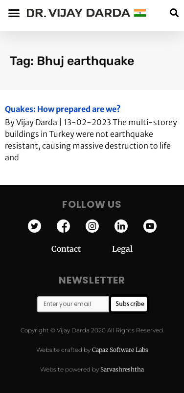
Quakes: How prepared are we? (63, 109)
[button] (174, 13)
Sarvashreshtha (122, 369)
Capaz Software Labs (120, 349)
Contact (81, 249)
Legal (122, 249)
